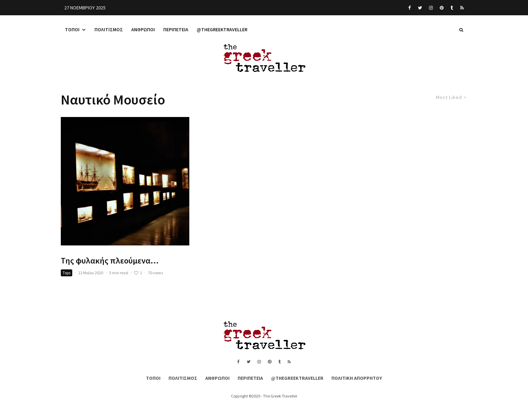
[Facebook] (409, 8)
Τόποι (72, 29)
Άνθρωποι (143, 29)
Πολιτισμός (108, 29)
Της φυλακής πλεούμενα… (110, 261)
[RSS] (462, 8)
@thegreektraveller (222, 29)
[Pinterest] (441, 8)
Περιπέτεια (175, 29)
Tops (67, 272)
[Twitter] (420, 8)
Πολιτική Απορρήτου (356, 378)
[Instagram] (431, 8)
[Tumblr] (452, 8)
